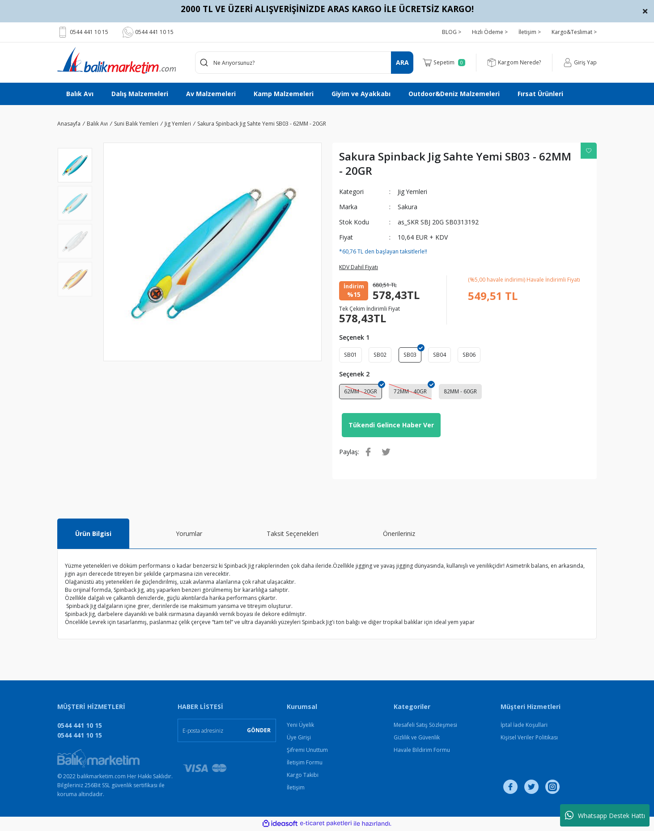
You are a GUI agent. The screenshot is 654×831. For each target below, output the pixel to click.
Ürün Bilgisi (93, 535)
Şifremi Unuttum (307, 751)
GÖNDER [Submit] (259, 731)
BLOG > (451, 32)
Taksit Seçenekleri (293, 535)
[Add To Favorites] (589, 151)
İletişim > (529, 32)
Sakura (407, 206)
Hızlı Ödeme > (490, 32)
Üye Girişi (299, 738)
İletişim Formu (305, 764)
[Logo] (116, 60)
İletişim (296, 789)
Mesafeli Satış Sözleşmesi (425, 726)
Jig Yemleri (413, 191)
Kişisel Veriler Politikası (529, 738)
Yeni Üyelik (300, 726)
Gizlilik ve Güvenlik (417, 738)
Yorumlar (189, 535)
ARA (402, 62)
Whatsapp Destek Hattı (605, 815)
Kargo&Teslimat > (574, 32)
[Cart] (445, 63)
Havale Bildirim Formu (422, 751)
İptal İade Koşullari (524, 726)
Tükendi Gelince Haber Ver (391, 426)
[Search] (304, 62)
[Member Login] (580, 63)
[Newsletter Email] (227, 731)
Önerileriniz (399, 535)
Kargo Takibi (303, 776)
